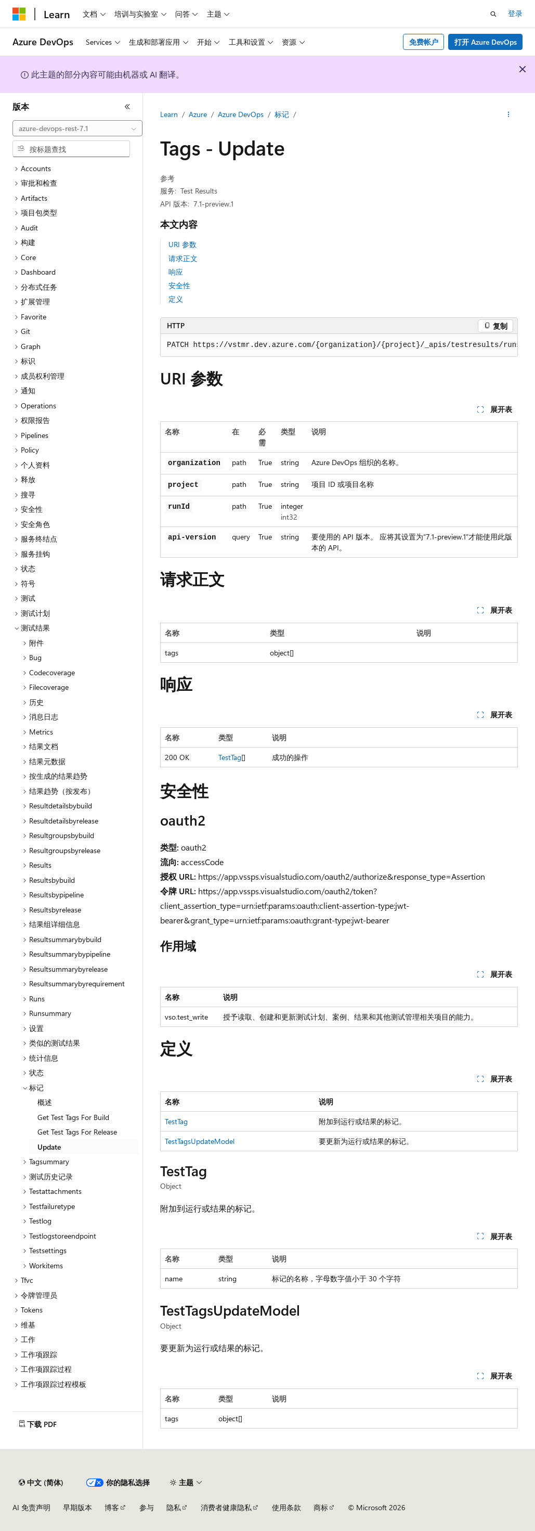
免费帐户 (423, 42)
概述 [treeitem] (44, 1102)
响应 (175, 272)
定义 (175, 299)
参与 (146, 1507)
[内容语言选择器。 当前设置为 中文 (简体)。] (41, 1482)
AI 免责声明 (31, 1507)
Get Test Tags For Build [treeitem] (73, 1117)
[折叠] (127, 106)
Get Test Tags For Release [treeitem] (77, 1132)
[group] (339, 345)
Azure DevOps (241, 114)
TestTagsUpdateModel (199, 1141)
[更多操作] (509, 115)
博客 (112, 1507)
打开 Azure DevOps (485, 42)
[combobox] (77, 128)
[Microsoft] (19, 14)
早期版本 (77, 1507)
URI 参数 (182, 244)
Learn (169, 114)
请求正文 (183, 258)
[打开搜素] (493, 14)
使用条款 (286, 1507)
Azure (198, 114)
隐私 (173, 1507)
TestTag (229, 757)
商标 (321, 1507)
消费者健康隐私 (226, 1507)
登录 (515, 13)
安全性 (179, 285)
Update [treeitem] (49, 1147)
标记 (282, 114)
